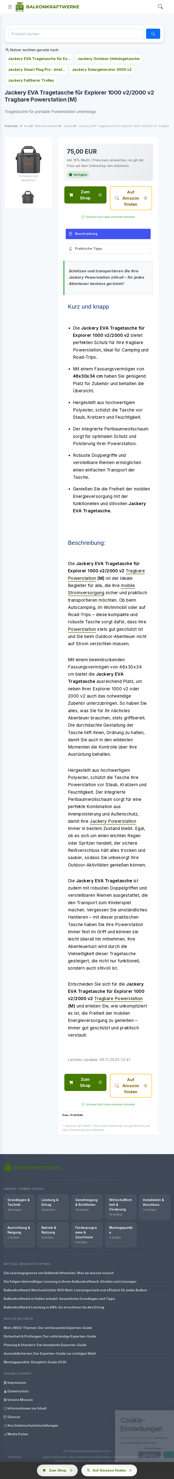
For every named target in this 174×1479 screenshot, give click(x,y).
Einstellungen (135, 1448)
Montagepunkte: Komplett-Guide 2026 (35, 1362)
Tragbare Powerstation (118, 998)
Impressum (15, 1382)
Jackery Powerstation (113, 821)
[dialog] (135, 1436)
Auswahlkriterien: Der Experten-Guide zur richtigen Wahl (50, 1353)
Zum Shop (79, 194)
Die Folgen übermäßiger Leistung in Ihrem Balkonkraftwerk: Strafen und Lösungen (70, 1281)
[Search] (160, 6)
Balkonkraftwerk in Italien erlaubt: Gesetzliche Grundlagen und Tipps (59, 1299)
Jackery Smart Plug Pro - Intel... (36, 69)
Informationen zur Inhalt (25, 1408)
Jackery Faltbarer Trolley (31, 80)
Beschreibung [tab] (83, 234)
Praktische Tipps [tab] (85, 249)
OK (156, 1455)
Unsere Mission (18, 1400)
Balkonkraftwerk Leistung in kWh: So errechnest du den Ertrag (54, 1307)
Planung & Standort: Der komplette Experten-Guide (45, 1345)
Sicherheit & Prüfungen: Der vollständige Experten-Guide (50, 1336)
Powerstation (82, 629)
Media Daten (16, 1434)
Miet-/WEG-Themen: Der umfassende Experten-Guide (48, 1328)
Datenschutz (16, 1391)
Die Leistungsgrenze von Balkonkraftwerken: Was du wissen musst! (59, 1273)
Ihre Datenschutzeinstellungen (31, 1425)
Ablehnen (131, 1455)
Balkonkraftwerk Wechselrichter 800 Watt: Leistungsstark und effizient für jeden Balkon (75, 1290)
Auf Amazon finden (127, 198)
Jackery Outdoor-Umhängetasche (108, 58)
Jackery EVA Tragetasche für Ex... (39, 58)
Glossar (12, 1417)
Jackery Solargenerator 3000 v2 (102, 69)
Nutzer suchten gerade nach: (32, 50)
